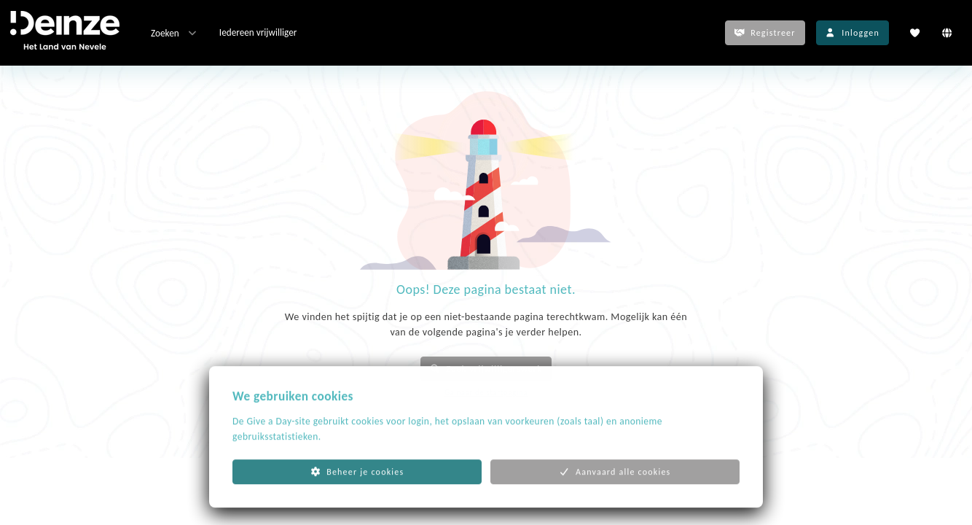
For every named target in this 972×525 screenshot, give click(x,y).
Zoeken (175, 32)
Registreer (765, 33)
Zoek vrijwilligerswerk (486, 369)
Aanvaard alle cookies (615, 487)
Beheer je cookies (357, 487)
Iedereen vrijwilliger (258, 32)
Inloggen (852, 33)
